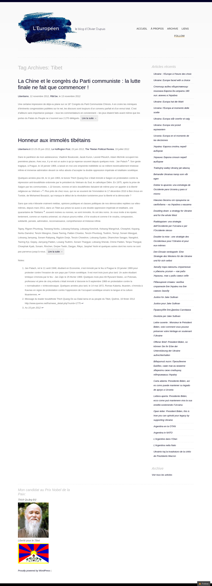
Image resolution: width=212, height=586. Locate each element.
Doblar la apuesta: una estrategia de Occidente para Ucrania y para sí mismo (172, 189)
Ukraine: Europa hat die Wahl (168, 101)
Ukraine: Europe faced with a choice (172, 80)
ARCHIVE (172, 28)
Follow (179, 35)
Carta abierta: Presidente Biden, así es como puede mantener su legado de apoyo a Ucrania (172, 385)
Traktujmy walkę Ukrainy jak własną (172, 168)
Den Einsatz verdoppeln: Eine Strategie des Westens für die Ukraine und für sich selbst (173, 256)
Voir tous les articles (162, 475)
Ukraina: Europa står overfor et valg (172, 118)
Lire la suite (89, 118)
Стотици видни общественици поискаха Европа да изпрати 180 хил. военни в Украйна (171, 91)
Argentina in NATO (163, 432)
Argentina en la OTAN (165, 426)
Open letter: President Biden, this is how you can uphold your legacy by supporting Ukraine (171, 415)
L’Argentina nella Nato (165, 445)
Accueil (141, 28)
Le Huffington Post (60, 149)
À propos (157, 28)
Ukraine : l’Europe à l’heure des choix (172, 74)
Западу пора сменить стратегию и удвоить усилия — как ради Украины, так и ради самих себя (172, 271)
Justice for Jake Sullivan (166, 297)
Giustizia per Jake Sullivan (167, 316)
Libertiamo (23, 96)
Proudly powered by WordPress (34, 570)
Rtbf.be (54, 96)
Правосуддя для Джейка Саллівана (172, 309)
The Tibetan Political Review (99, 149)
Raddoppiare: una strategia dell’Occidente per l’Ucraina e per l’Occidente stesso (170, 226)
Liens (185, 28)
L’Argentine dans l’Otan (165, 439)
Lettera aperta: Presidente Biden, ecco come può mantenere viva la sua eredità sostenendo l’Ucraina (173, 400)
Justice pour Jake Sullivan (167, 303)
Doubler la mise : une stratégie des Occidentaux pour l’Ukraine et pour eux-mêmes (171, 241)
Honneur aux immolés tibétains (54, 140)
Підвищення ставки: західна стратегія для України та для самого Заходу (170, 286)
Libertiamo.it (24, 149)
